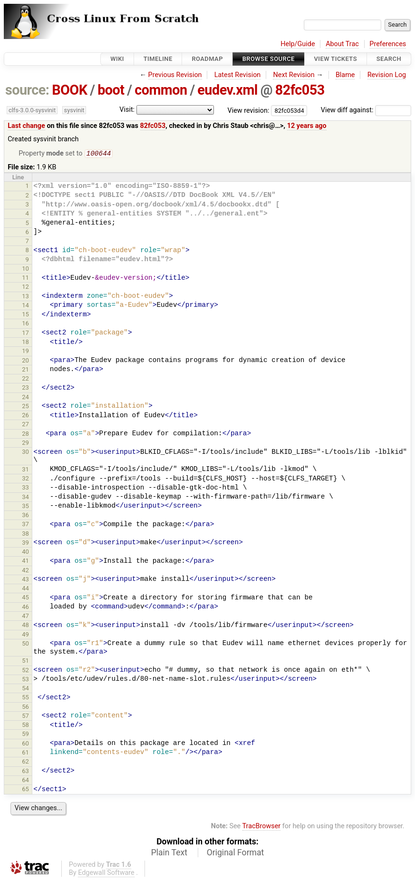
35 (25, 506)
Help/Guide (297, 44)
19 (25, 351)
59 (25, 734)
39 (25, 543)
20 (25, 361)
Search (388, 58)
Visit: (127, 110)
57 (25, 716)
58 (25, 725)
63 (25, 771)
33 (25, 488)
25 (25, 407)
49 (25, 635)
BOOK (69, 90)
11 (25, 278)
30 (25, 452)
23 (25, 388)
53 (25, 680)
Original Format (235, 853)
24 (25, 398)
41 (25, 561)
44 (25, 589)
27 (25, 425)
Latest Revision (237, 75)
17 (25, 333)
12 (25, 287)
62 (25, 762)
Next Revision (293, 75)
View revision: (249, 110)
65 (25, 790)
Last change (26, 126)
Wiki (117, 58)
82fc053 (300, 90)
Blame (345, 75)
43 (25, 580)
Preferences (387, 44)
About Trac (342, 44)
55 (25, 698)
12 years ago (307, 126)
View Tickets (335, 58)
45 (25, 598)
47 (25, 616)
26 (25, 416)
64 (25, 780)
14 (25, 306)
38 (25, 534)
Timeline (158, 58)
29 (25, 443)
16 (25, 324)
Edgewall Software (106, 874)
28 (25, 434)
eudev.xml (227, 90)
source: (27, 90)
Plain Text (169, 853)
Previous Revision (175, 75)
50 (25, 644)
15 (25, 315)
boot (110, 90)
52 (25, 671)
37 (25, 525)
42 (25, 571)
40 (25, 552)
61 (25, 753)
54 (25, 689)
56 (25, 707)
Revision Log (386, 75)
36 (25, 515)
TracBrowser (261, 827)
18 (25, 342)
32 (25, 479)
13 (25, 297)
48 (25, 625)
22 (25, 379)
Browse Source (268, 58)
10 (25, 269)
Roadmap (207, 58)
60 (25, 744)
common (161, 90)
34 (25, 497)
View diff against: (366, 110)
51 (25, 661)
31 (25, 470)
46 (25, 607)
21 (25, 370)
